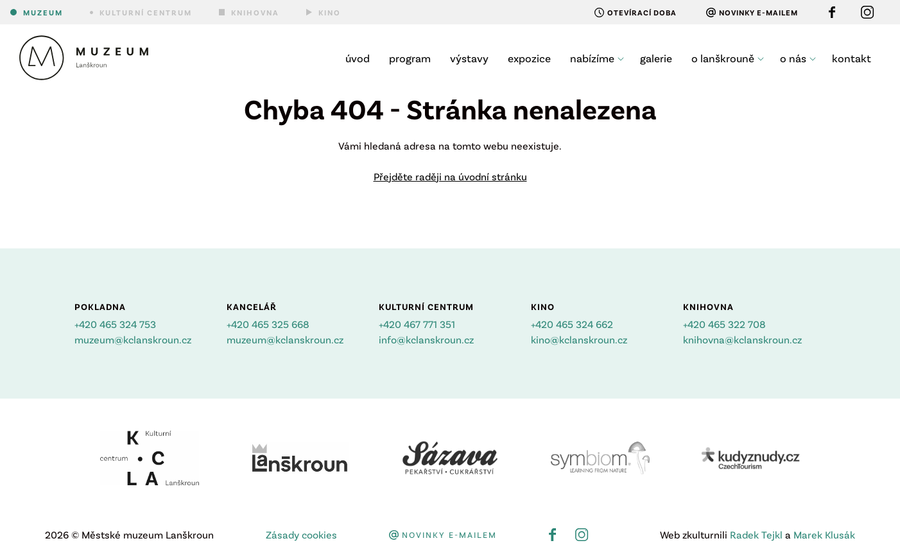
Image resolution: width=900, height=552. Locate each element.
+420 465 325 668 (268, 324)
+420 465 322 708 (724, 324)
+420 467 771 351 (417, 324)
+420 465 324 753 (115, 324)
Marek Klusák (824, 534)
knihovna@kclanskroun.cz (742, 339)
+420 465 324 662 (572, 324)
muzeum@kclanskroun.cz (132, 339)
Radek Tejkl (756, 534)
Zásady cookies (301, 534)
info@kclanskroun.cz (426, 339)
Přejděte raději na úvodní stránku (450, 176)
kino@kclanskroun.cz (579, 339)
